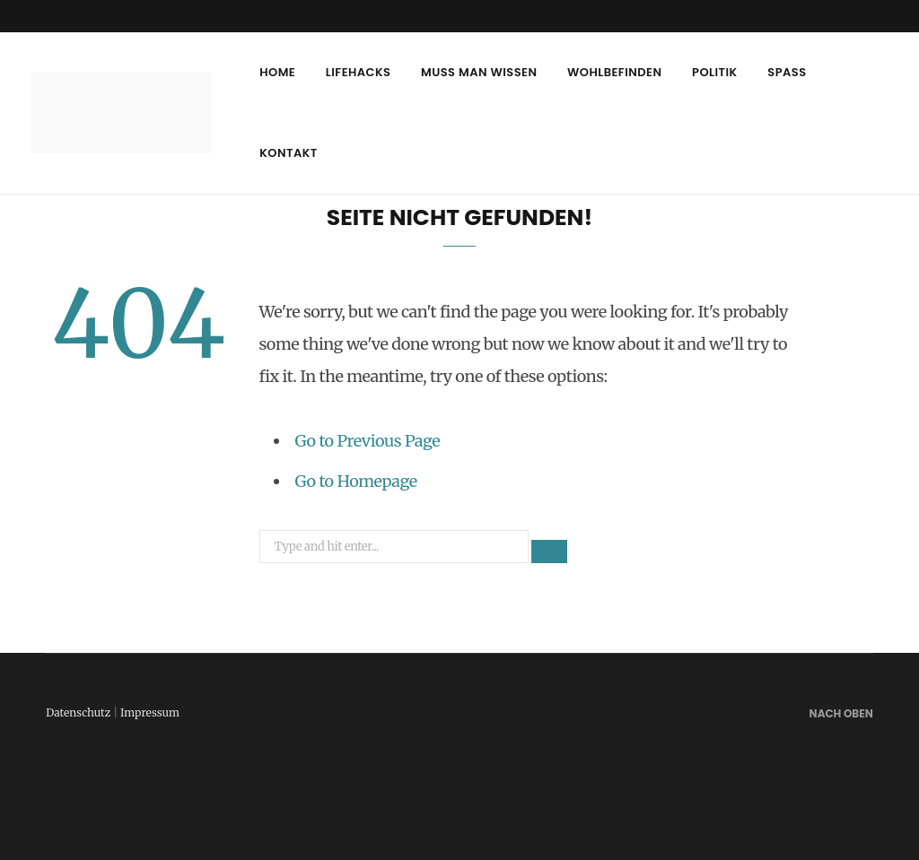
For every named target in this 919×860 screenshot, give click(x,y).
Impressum (149, 712)
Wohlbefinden (614, 72)
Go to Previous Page (368, 440)
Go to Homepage (356, 481)
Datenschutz (78, 712)
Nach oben (840, 713)
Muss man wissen (479, 72)
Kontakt (288, 152)
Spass (786, 72)
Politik (715, 72)
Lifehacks (358, 72)
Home (277, 72)
